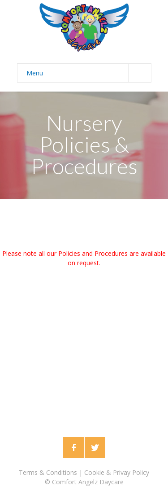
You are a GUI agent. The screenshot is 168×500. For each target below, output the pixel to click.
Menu (88, 73)
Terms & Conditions (48, 472)
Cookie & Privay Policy (116, 472)
